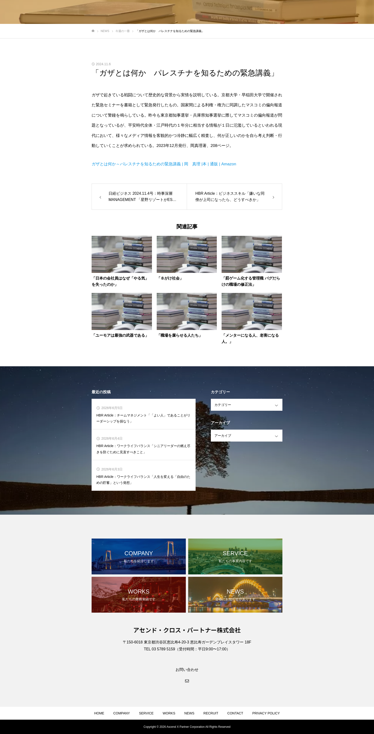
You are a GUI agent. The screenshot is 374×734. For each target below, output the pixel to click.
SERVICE (146, 713)
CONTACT (235, 713)
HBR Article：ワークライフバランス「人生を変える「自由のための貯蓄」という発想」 (143, 480)
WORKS (169, 713)
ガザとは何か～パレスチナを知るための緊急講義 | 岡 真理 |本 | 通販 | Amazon (164, 164)
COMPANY (121, 713)
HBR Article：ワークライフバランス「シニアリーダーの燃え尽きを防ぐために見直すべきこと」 (143, 449)
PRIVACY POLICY (266, 713)
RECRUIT (210, 713)
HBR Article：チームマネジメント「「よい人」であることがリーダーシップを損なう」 (143, 418)
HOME (99, 713)
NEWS (189, 713)
